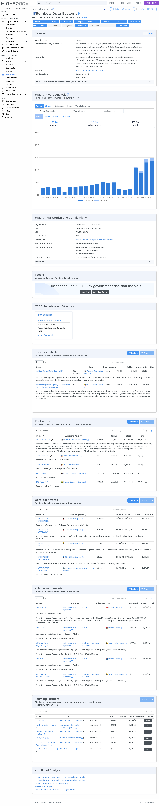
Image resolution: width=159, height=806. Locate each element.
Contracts (10, 24)
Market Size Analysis (44, 786)
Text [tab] (151, 33)
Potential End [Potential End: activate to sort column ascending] (134, 514)
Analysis (52, 22)
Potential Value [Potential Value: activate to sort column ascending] (108, 514)
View (40, 335)
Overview (39, 22)
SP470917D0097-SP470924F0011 (43, 530)
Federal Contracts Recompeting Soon (52, 783)
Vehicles (9, 64)
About (35, 802)
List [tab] (145, 33)
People (9, 84)
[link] (151, 431)
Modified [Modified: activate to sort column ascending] (143, 436)
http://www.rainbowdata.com (89, 70)
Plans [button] (121, 3)
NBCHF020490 (42, 482)
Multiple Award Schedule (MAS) (49, 371)
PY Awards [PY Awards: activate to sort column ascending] (146, 367)
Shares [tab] (48, 106)
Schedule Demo (100, 292)
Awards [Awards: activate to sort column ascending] (106, 716)
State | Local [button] (21, 8)
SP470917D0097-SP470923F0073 (43, 544)
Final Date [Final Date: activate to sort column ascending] (134, 367)
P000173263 (41, 627)
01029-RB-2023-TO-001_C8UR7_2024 (44, 644)
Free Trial (86, 292)
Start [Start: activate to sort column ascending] (115, 436)
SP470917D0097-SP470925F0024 (43, 519)
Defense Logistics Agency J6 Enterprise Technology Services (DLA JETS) (53, 385)
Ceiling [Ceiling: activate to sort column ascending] (109, 367)
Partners (81, 26)
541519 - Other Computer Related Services (94, 239)
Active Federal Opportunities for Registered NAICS (57, 789)
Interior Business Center (73, 473)
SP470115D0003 (42, 464)
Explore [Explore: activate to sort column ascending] (148, 716)
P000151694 (40, 658)
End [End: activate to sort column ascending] (127, 436)
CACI (86, 607)
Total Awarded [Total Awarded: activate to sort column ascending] (120, 716)
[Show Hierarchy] (92, 374)
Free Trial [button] (151, 3)
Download (48, 335)
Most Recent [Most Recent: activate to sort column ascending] (136, 716)
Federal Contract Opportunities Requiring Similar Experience (61, 777)
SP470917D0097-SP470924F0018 (43, 558)
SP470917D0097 (42, 456)
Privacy (59, 802)
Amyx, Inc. (40, 738)
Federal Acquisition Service (75, 439)
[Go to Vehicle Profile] (52, 439)
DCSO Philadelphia (94, 384)
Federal (7, 8)
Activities (10, 41)
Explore (148, 721)
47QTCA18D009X (45, 315)
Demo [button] (130, 3)
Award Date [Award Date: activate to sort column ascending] (120, 367)
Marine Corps (116, 607)
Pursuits (9, 38)
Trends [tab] (39, 106)
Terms (52, 802)
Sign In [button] (138, 3)
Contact (43, 802)
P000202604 (41, 607)
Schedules (93, 22)
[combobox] (74, 3)
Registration (66, 22)
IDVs (121, 22)
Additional (123, 26)
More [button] (112, 3)
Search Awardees (42, 9)
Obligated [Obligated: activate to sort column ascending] (135, 603)
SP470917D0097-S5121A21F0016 (49, 568)
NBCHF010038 (41, 473)
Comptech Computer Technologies (70, 726)
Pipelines (9, 34)
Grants (9, 28)
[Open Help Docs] (53, 9)
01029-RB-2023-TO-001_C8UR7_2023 (44, 675)
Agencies (10, 81)
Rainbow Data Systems (48, 320)
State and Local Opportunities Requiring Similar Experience (61, 780)
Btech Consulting (68, 749)
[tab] (39, 116)
